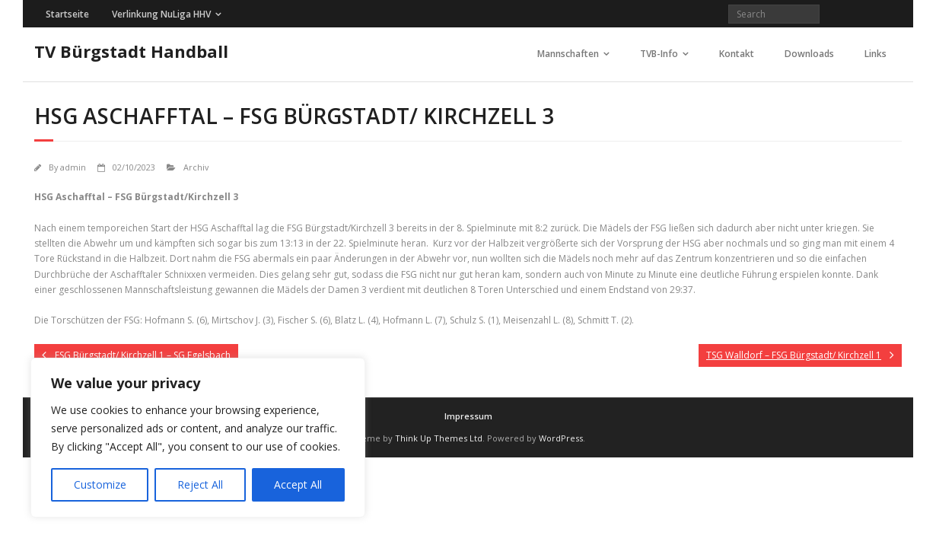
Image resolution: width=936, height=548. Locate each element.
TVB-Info (659, 53)
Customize (100, 484)
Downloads (809, 53)
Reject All (200, 484)
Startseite (67, 14)
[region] (197, 438)
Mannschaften (568, 53)
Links (875, 53)
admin (73, 167)
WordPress (561, 438)
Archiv (196, 167)
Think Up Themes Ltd (438, 438)
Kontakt (736, 53)
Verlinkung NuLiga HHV (161, 14)
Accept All (298, 484)
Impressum (468, 416)
